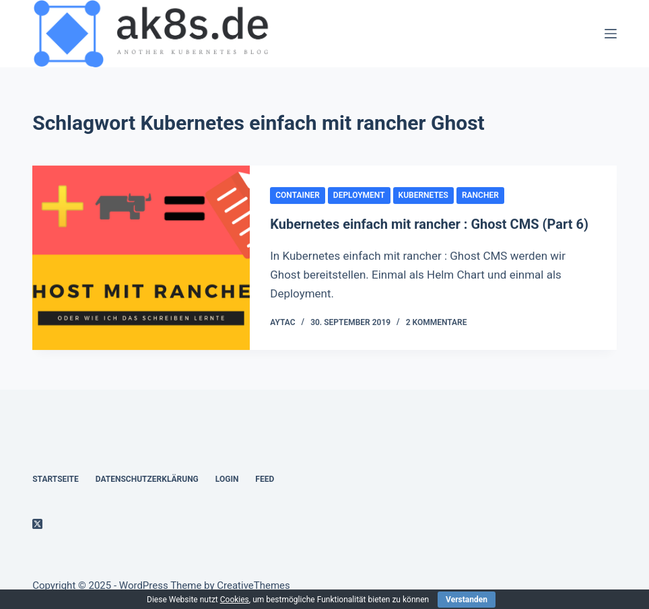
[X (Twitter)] (37, 524)
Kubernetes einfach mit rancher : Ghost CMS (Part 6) (429, 225)
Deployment (359, 195)
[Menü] (611, 34)
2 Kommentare (436, 323)
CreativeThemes (253, 585)
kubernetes (423, 195)
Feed (264, 479)
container (297, 195)
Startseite (55, 479)
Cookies (234, 599)
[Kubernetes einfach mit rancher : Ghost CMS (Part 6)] (141, 258)
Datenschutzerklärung (147, 479)
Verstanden (466, 599)
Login (227, 479)
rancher (480, 195)
